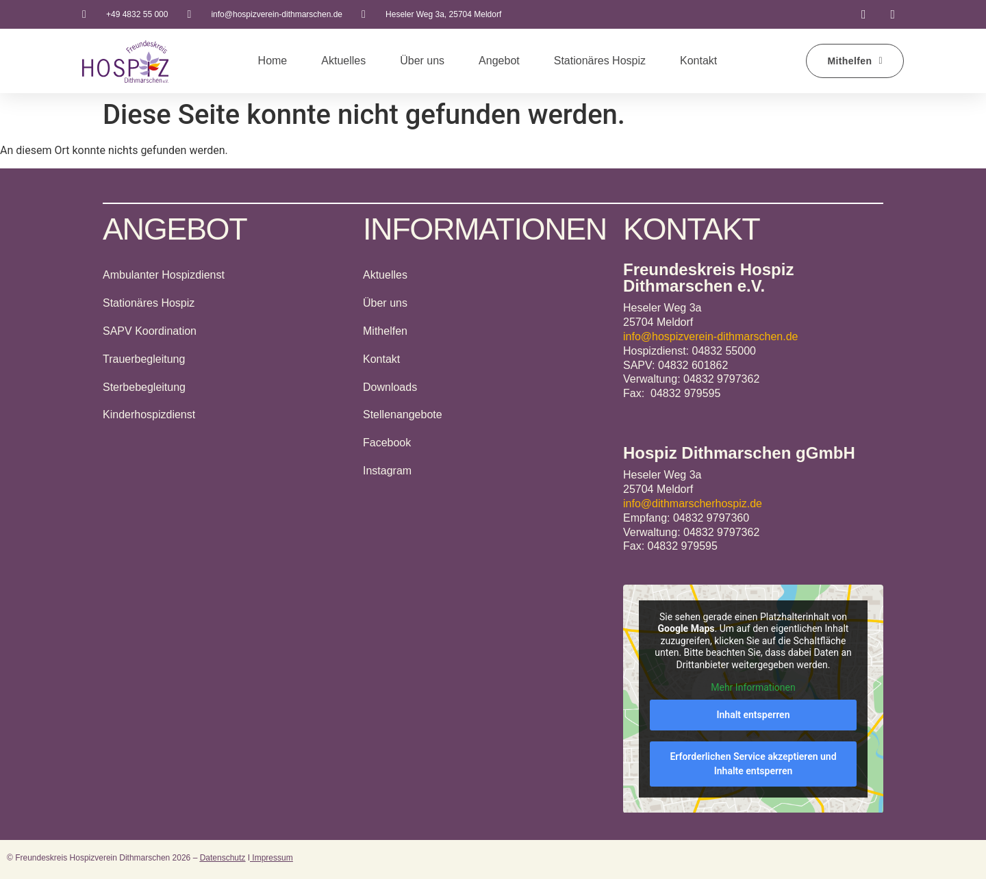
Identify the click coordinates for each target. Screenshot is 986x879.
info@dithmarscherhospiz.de (692, 503)
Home (273, 60)
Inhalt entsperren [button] (753, 714)
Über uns (422, 60)
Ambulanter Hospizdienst (164, 275)
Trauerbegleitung (144, 359)
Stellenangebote (402, 414)
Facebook (387, 442)
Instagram (387, 470)
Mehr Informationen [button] (753, 687)
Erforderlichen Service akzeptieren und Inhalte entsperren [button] (753, 763)
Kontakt (698, 60)
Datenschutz (223, 858)
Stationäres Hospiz (600, 60)
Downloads (390, 387)
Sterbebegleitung (144, 387)
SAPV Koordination (150, 331)
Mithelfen (385, 331)
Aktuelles (343, 60)
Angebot (499, 60)
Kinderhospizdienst (149, 414)
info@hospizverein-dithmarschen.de (710, 336)
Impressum (271, 858)
